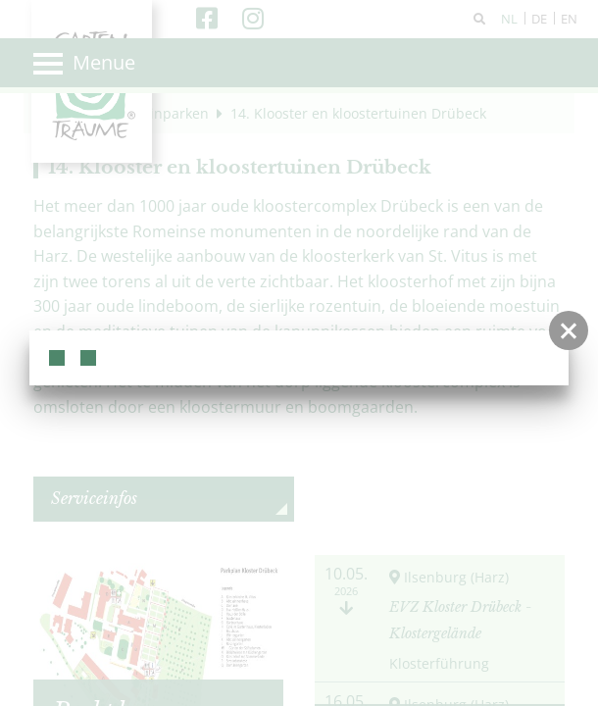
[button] (568, 330)
